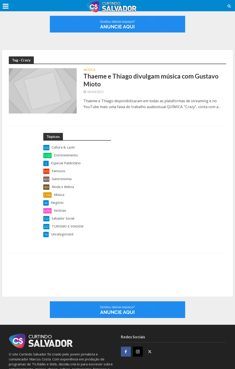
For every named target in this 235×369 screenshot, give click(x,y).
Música (89, 70)
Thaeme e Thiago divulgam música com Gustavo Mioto (151, 80)
